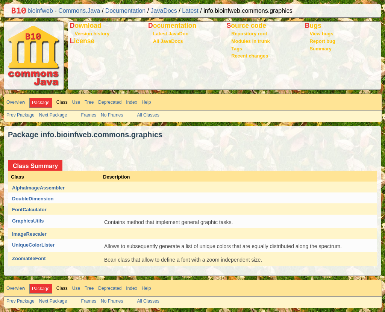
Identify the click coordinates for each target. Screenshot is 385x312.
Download (86, 25)
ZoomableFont (29, 258)
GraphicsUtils (28, 221)
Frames (88, 115)
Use (76, 102)
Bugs (313, 25)
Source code (246, 25)
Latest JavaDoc (170, 33)
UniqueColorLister (33, 245)
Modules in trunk (250, 41)
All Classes (148, 115)
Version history (92, 33)
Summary (320, 48)
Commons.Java (79, 11)
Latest (190, 11)
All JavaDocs (168, 41)
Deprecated (109, 102)
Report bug (322, 41)
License (82, 41)
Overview (15, 102)
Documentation (125, 11)
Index (131, 102)
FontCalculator (29, 209)
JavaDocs (164, 11)
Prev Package (20, 115)
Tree (89, 102)
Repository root (249, 33)
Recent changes (249, 56)
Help (146, 102)
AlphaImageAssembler (38, 188)
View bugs (321, 33)
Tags (236, 48)
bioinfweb (32, 11)
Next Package (53, 115)
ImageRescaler (29, 234)
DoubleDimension (33, 198)
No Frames (112, 115)
